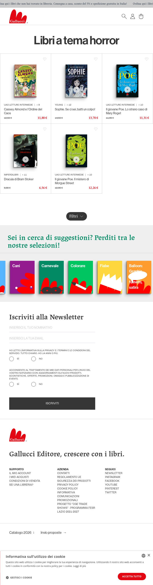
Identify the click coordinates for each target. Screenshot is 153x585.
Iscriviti (52, 403)
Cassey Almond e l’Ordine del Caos (23, 111)
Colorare (82, 265)
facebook (112, 481)
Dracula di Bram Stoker (19, 179)
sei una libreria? (21, 484)
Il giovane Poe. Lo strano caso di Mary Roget (126, 111)
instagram (112, 477)
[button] (19, 577)
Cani (20, 265)
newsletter (113, 473)
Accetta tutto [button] (131, 576)
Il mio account (20, 473)
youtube (111, 484)
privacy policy (68, 484)
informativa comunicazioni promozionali (68, 496)
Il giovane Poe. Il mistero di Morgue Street (72, 181)
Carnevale (54, 265)
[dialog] (76, 568)
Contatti (63, 473)
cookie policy (67, 488)
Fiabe (108, 265)
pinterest (112, 488)
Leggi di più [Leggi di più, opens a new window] (79, 566)
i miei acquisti (19, 477)
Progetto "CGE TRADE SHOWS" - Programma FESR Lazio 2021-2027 (76, 508)
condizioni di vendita (24, 481)
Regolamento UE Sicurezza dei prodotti (74, 479)
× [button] (148, 555)
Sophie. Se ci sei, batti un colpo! (75, 109)
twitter (110, 492)
